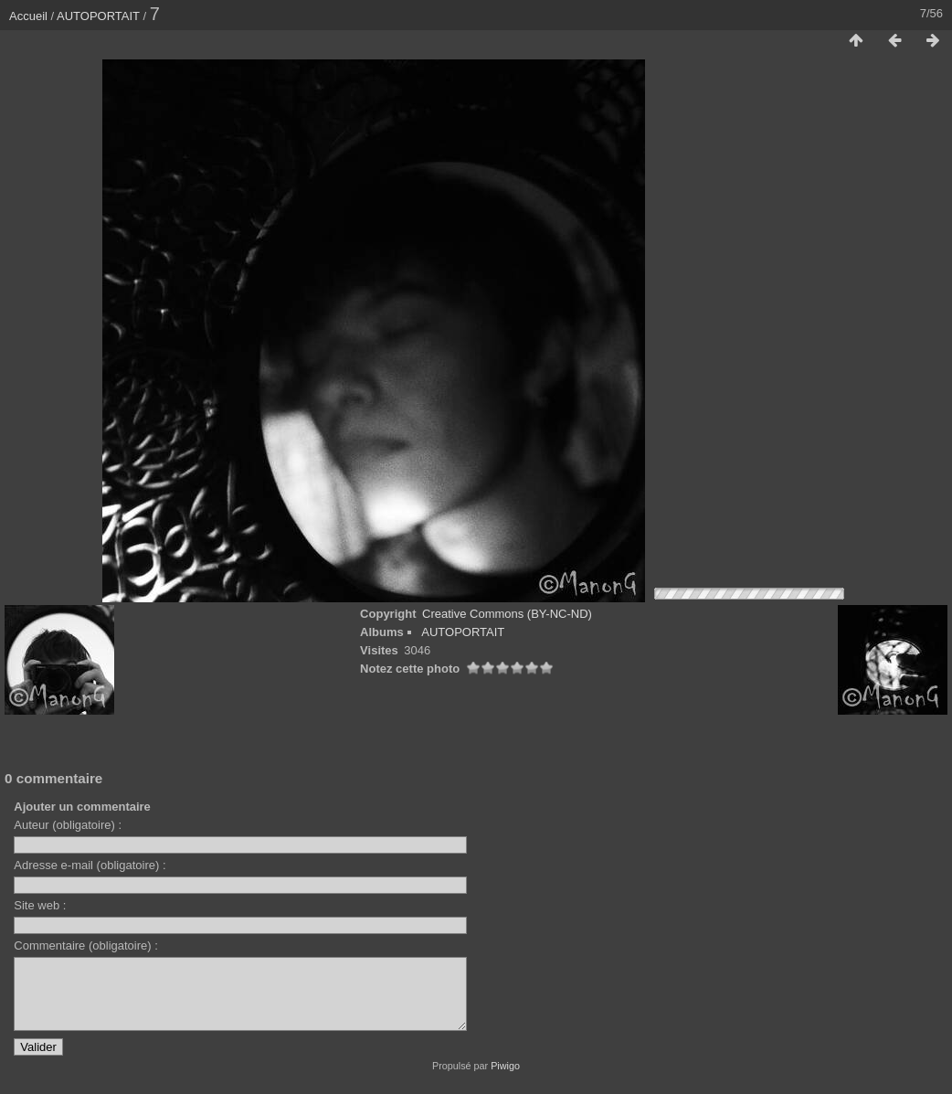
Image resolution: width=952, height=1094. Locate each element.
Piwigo (505, 1079)
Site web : (40, 905)
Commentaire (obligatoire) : (86, 945)
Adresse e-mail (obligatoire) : (89, 865)
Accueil (28, 16)
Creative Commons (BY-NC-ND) (507, 614)
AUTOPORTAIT (98, 16)
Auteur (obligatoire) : (68, 825)
